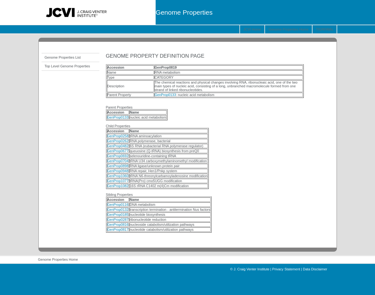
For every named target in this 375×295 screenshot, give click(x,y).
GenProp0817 (118, 229)
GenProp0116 (118, 204)
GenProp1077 (118, 181)
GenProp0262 (118, 141)
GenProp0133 (165, 95)
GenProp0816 (118, 224)
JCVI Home (252, 29)
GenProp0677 (118, 151)
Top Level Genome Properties (67, 66)
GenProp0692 (118, 156)
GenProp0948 (118, 171)
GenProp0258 (118, 136)
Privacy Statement (286, 269)
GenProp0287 (118, 219)
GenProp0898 (118, 166)
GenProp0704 (118, 161)
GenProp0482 (118, 146)
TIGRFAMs (324, 29)
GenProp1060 (118, 176)
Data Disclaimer (315, 269)
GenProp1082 (118, 186)
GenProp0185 (118, 214)
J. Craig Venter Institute (251, 269)
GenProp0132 (118, 209)
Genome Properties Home (288, 29)
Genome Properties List (63, 57)
